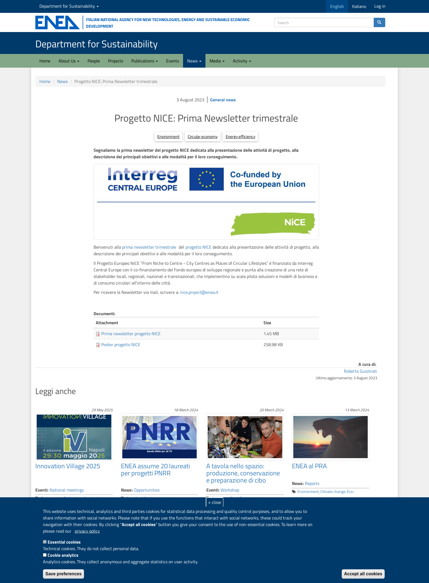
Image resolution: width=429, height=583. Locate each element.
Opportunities (147, 490)
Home (44, 61)
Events (172, 61)
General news (223, 99)
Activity (242, 61)
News (194, 61)
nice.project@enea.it (199, 292)
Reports (312, 483)
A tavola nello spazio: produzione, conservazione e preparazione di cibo (243, 473)
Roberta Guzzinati (360, 371)
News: (127, 490)
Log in (379, 6)
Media (217, 61)
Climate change (332, 491)
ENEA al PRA (309, 466)
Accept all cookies (363, 573)
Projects (115, 61)
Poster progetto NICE (120, 344)
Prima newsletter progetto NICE (131, 333)
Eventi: (41, 490)
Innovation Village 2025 (67, 466)
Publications (144, 61)
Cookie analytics (63, 555)
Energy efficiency (240, 136)
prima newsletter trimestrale (149, 247)
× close (214, 502)
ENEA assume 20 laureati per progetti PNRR (155, 469)
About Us (69, 61)
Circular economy (203, 136)
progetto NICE (199, 247)
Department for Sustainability (69, 6)
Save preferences (63, 573)
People (94, 61)
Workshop (230, 490)
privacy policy (87, 531)
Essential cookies (64, 542)
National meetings (67, 490)
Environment (168, 136)
